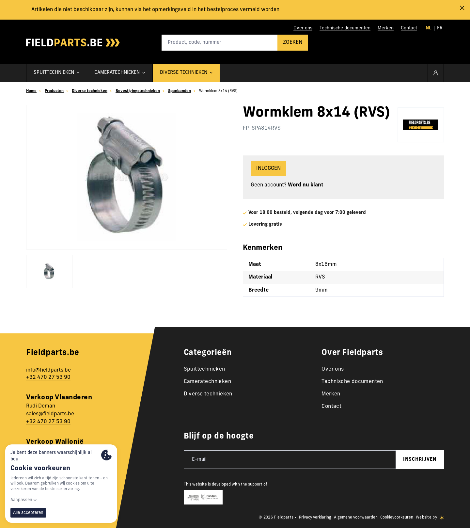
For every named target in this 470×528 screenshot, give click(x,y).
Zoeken (292, 42)
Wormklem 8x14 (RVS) (216, 91)
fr (440, 28)
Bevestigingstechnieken (137, 91)
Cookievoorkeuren (396, 518)
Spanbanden (178, 91)
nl (428, 28)
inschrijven (419, 459)
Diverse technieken (89, 91)
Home (31, 91)
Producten (54, 91)
